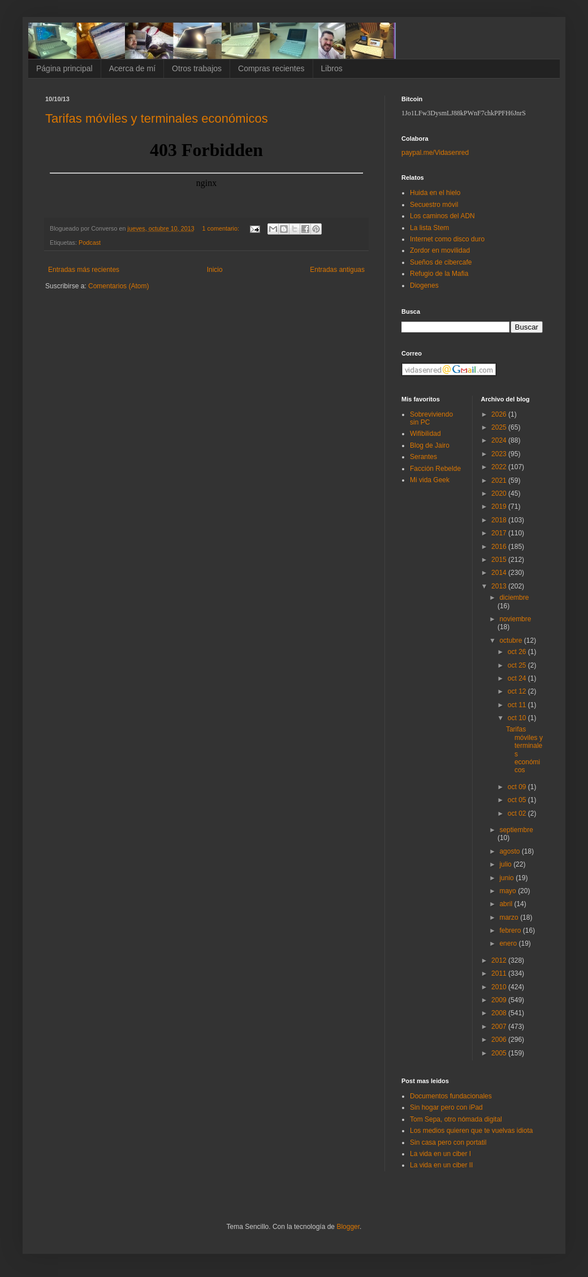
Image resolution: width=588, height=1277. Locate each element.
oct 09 (518, 787)
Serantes (423, 457)
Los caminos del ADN (442, 216)
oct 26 (518, 652)
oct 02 (518, 813)
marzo (509, 917)
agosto (510, 851)
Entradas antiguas (337, 270)
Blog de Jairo (429, 445)
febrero (510, 930)
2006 (499, 1040)
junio (507, 878)
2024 (499, 440)
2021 (499, 480)
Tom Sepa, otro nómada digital (456, 1119)
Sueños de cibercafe (441, 262)
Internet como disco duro (447, 239)
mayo (508, 891)
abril (506, 904)
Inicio (215, 270)
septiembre (516, 830)
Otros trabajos (197, 68)
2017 (499, 533)
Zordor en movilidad (440, 250)
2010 (499, 987)
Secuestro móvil (434, 205)
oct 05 (518, 800)
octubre (511, 640)
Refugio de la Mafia (439, 274)
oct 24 (518, 678)
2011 (499, 973)
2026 (499, 414)
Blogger (348, 1227)
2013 (499, 586)
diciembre (514, 597)
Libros (332, 68)
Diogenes (424, 285)
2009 (499, 1000)
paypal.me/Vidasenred (435, 153)
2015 (499, 560)
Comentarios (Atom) (118, 286)
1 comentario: (221, 228)
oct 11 (518, 705)
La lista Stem (429, 228)
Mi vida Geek (429, 480)
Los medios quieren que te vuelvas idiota (471, 1131)
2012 (499, 960)
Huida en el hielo (435, 193)
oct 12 (518, 691)
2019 (499, 506)
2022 (499, 467)
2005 (499, 1053)
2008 (499, 1013)
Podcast (90, 242)
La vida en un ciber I (440, 1154)
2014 (499, 573)
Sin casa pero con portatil (448, 1142)
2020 (499, 493)
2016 (499, 547)
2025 (499, 427)
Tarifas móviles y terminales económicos (156, 118)
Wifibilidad (425, 434)
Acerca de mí (132, 68)
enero (508, 943)
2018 (499, 520)
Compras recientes (271, 68)
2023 (499, 454)
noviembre (515, 619)
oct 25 (518, 665)
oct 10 (518, 718)
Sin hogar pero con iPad (446, 1107)
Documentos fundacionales (451, 1096)
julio (506, 864)
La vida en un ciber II (441, 1165)
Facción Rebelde (435, 469)
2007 (499, 1027)
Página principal (64, 68)
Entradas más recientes (83, 270)
